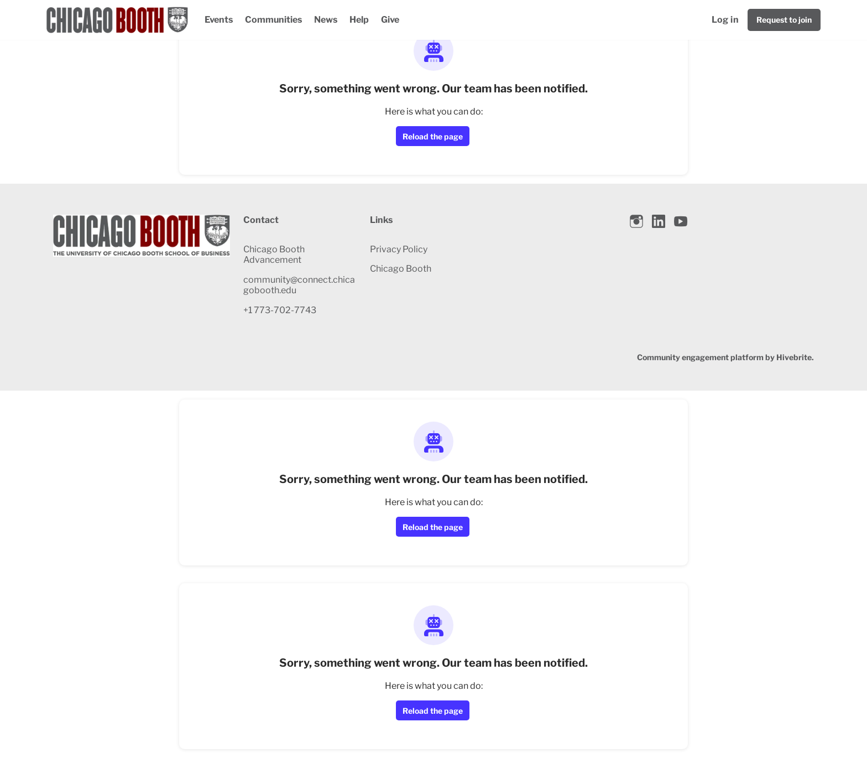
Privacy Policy (398, 249)
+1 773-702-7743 (279, 310)
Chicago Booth (400, 268)
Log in (725, 19)
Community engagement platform (700, 357)
